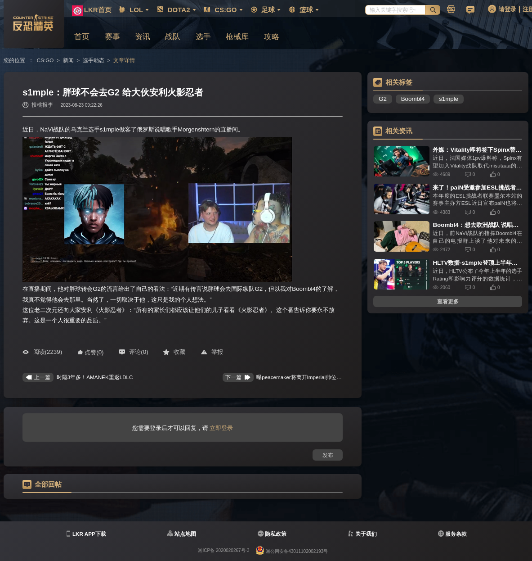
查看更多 (448, 301)
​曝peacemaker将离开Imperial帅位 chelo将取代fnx (315, 377)
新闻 (68, 60)
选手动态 (93, 60)
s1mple (448, 98)
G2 (383, 98)
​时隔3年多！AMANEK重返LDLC (95, 377)
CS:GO (45, 60)
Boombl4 (413, 98)
